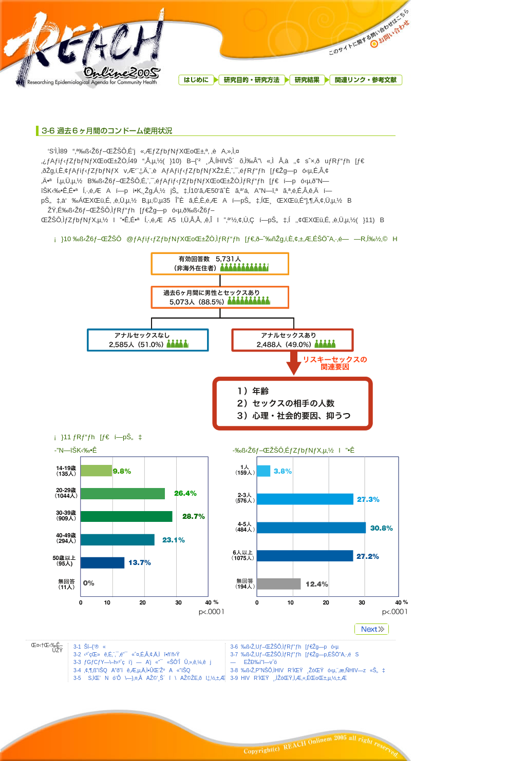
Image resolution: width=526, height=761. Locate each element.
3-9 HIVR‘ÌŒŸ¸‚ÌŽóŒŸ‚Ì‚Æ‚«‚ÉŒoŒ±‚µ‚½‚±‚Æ (289, 678)
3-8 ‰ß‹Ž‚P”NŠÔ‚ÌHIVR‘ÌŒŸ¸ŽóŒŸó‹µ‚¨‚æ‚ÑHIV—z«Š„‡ (308, 670)
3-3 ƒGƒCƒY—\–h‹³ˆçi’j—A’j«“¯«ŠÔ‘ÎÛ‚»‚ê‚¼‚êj (142, 662)
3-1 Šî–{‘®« (89, 647)
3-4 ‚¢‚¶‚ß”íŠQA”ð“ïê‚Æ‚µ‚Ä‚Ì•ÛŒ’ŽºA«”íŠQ (132, 670)
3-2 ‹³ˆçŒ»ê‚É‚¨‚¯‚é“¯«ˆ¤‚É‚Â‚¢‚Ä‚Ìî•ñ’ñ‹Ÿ (126, 654)
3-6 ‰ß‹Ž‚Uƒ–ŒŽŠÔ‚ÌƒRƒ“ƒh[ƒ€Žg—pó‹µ (285, 647)
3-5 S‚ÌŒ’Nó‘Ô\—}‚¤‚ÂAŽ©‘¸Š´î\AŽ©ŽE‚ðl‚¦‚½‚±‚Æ (149, 678)
